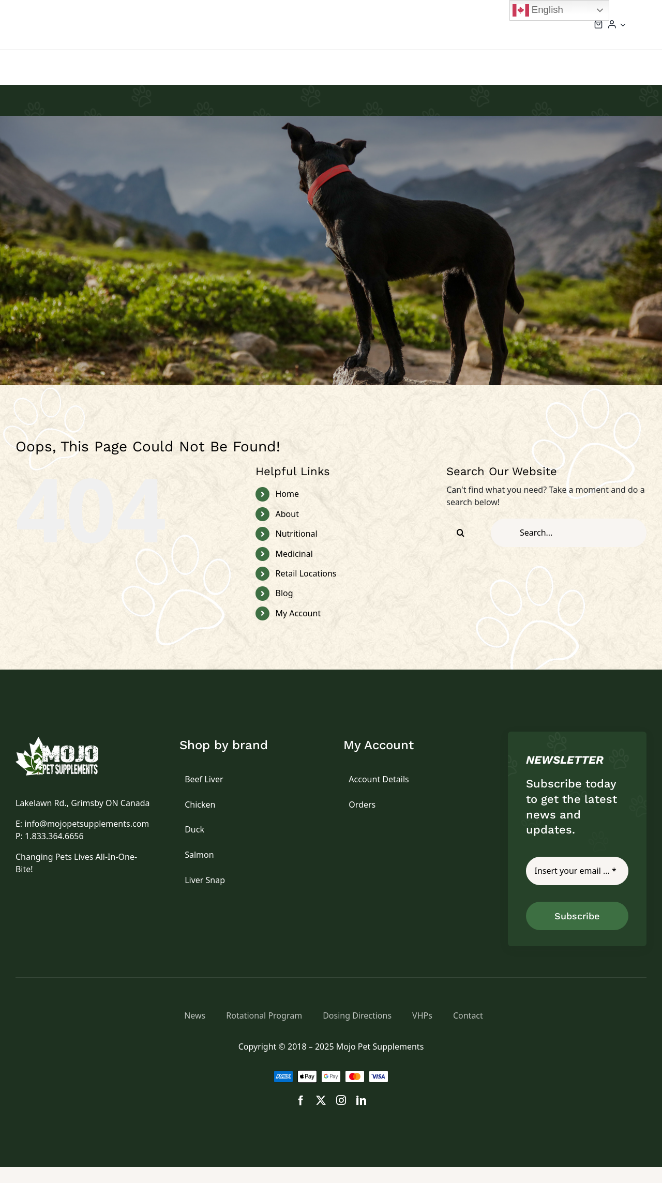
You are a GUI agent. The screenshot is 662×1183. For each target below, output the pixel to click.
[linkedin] (361, 1116)
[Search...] (568, 549)
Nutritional (297, 549)
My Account (298, 629)
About (287, 530)
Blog (284, 609)
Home (287, 510)
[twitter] (321, 1116)
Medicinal (294, 569)
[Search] (460, 549)
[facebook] (301, 1116)
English (538, 10)
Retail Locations (306, 589)
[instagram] (341, 1116)
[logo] (69, 757)
